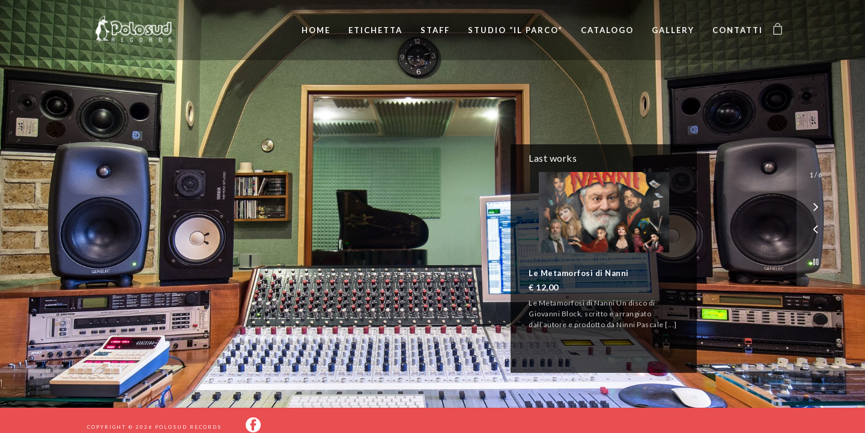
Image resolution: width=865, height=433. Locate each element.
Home (316, 30)
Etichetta (375, 30)
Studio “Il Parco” (515, 30)
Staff (435, 30)
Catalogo (607, 30)
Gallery (673, 30)
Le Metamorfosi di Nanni (579, 273)
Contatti (737, 30)
